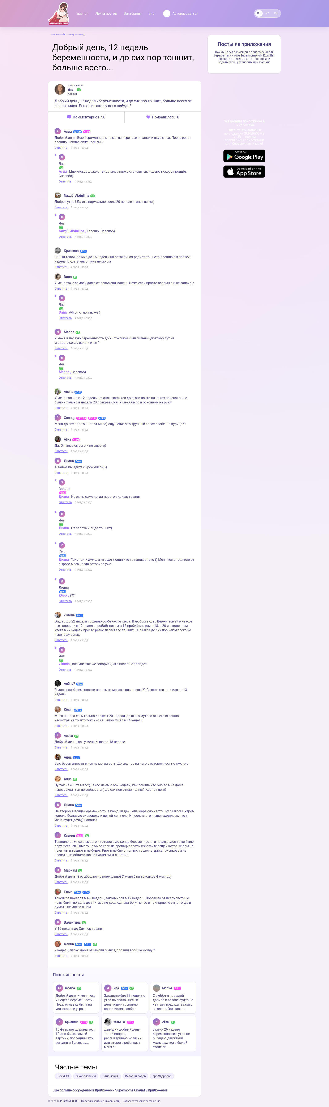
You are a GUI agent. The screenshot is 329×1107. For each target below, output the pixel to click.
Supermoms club (58, 34)
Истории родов (135, 1076)
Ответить (61, 147)
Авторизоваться (180, 13)
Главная (82, 14)
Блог (152, 14)
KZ (267, 13)
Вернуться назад (76, 34)
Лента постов (106, 14)
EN (276, 13)
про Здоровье (162, 1076)
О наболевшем (86, 1076)
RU (259, 13)
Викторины (132, 14)
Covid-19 (63, 1076)
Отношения (110, 1076)
